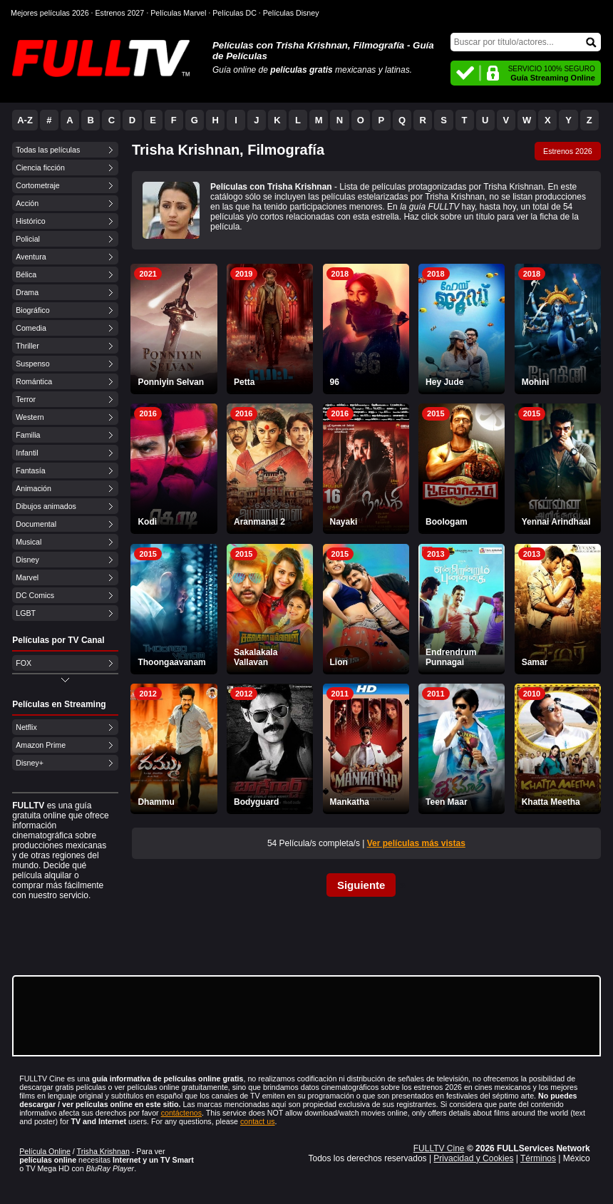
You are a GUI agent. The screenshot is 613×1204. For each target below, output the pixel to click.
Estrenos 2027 (120, 13)
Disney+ (29, 762)
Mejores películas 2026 (50, 13)
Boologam (447, 522)
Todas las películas (48, 149)
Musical (28, 541)
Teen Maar (446, 802)
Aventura (31, 256)
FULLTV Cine (439, 1148)
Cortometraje (38, 185)
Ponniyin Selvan (171, 382)
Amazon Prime (41, 745)
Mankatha (349, 802)
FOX (23, 663)
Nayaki (344, 522)
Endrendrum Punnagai (451, 657)
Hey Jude (444, 382)
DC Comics (35, 595)
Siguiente (361, 885)
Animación (33, 488)
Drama (27, 292)
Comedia (31, 328)
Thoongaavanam (171, 662)
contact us (257, 1121)
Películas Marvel (178, 13)
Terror (26, 399)
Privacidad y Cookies (473, 1158)
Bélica (26, 274)
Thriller (27, 345)
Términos (538, 1158)
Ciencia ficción (40, 167)
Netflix (26, 727)
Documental (36, 524)
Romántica (34, 381)
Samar (535, 662)
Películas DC (234, 13)
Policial (28, 239)
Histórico (30, 221)
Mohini (536, 382)
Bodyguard (256, 802)
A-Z (25, 120)
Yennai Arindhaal (556, 522)
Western (29, 417)
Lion (339, 662)
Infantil (27, 452)
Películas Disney (291, 13)
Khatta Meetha (551, 802)
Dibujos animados (46, 506)
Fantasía (30, 470)
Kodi (147, 522)
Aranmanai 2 (259, 522)
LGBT (26, 613)
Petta (244, 382)
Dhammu (156, 802)
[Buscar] (525, 42)
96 (334, 382)
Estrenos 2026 (567, 151)
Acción (27, 203)
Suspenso (32, 363)
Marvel (27, 577)
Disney (27, 559)
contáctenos (181, 1112)
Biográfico (32, 310)
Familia (28, 435)
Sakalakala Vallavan (255, 657)
